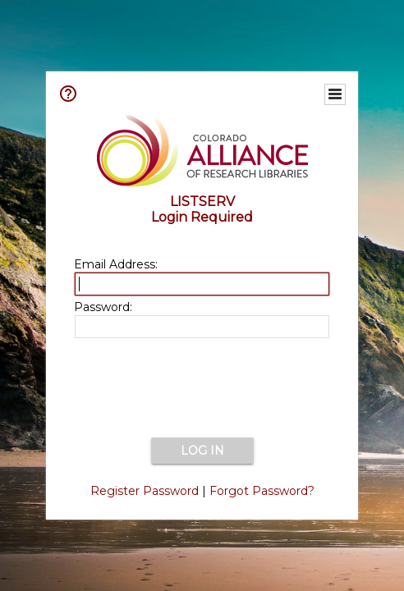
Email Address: (116, 264)
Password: (103, 307)
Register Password (144, 490)
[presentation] (202, 389)
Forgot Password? (261, 490)
